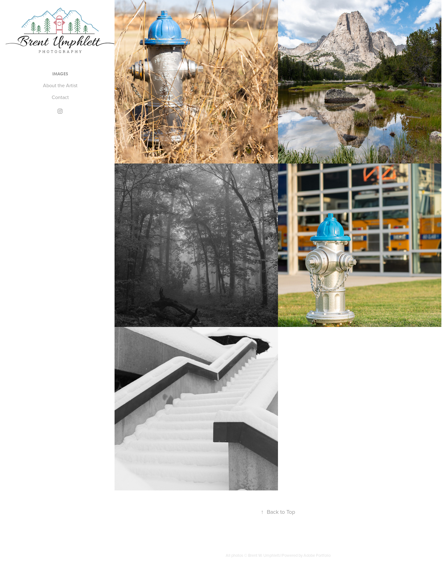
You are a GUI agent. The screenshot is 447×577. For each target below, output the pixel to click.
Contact (60, 97)
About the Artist (60, 85)
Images (60, 74)
